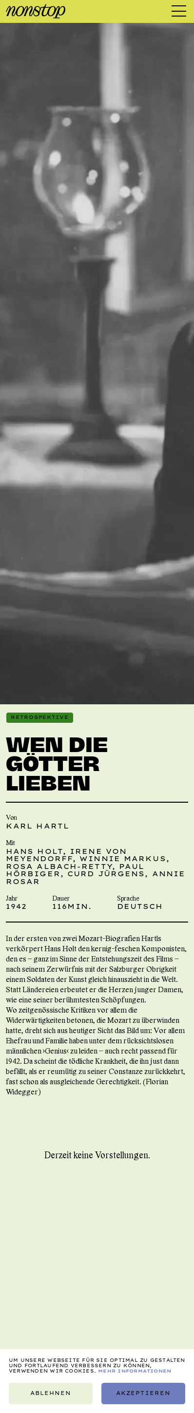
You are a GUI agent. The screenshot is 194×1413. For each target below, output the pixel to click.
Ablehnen (50, 1393)
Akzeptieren (143, 1393)
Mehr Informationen (134, 1371)
